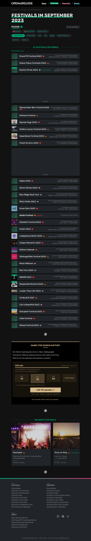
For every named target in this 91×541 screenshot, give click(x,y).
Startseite (14, 10)
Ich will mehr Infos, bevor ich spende (45, 398)
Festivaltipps (16, 487)
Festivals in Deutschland (20, 492)
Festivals (24, 10)
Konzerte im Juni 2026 (55, 499)
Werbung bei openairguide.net (22, 521)
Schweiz (17, 31)
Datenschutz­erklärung (19, 523)
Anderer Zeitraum (63, 35)
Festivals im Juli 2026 (19, 501)
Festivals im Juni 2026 (19, 499)
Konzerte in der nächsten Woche (58, 494)
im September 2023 (35, 10)
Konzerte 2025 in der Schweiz (57, 501)
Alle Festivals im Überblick (20, 506)
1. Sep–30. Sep (18, 35)
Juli (45, 35)
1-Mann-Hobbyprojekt (46, 352)
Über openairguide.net (19, 516)
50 (53, 378)
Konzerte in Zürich (53, 489)
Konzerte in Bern (53, 492)
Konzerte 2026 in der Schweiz (57, 503)
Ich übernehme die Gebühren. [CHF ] (30, 384)
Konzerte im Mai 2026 (54, 496)
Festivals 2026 (16, 494)
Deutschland (29, 31)
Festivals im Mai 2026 (19, 496)
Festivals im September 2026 (22, 503)
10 (22, 378)
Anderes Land (42, 31)
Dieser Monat (31, 35)
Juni (39, 35)
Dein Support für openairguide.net (23, 519)
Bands (25, 40)
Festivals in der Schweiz (20, 489)
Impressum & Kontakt (19, 526)
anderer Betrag (69, 378)
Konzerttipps (51, 487)
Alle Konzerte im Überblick (56, 506)
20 (37, 378)
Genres (16, 40)
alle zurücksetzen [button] (72, 27)
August (52, 35)
